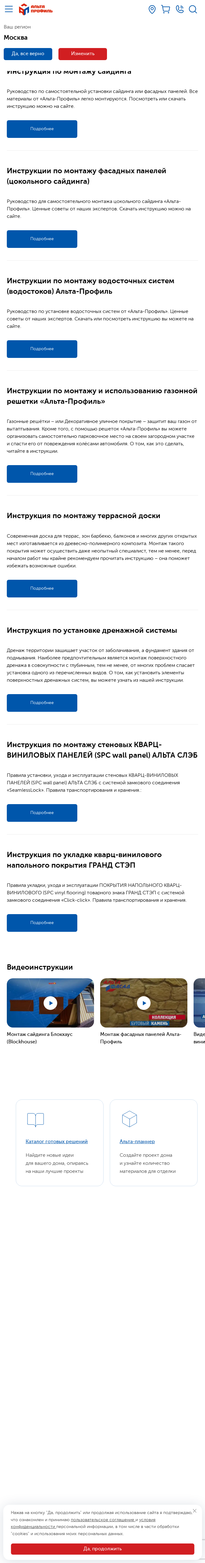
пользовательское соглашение (103, 1520)
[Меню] (9, 9)
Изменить (83, 53)
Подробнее (42, 129)
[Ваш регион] (152, 9)
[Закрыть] (195, 1511)
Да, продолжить (102, 1549)
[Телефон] (180, 9)
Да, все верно (28, 53)
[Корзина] (166, 9)
